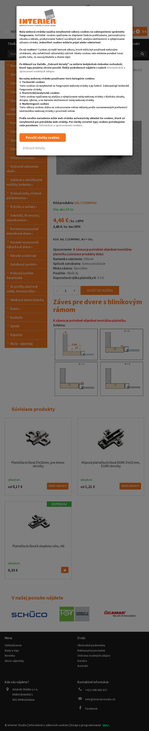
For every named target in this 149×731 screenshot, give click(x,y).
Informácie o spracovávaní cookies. (61, 125)
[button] (33, 148)
